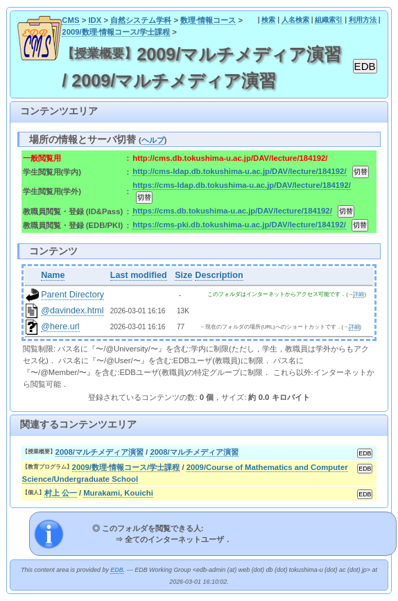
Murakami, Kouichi (118, 493)
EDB (116, 569)
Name (52, 275)
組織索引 (329, 20)
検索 (268, 20)
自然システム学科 (140, 20)
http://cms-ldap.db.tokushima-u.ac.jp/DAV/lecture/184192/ (239, 171)
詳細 (358, 294)
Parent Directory (72, 294)
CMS (70, 20)
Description (219, 275)
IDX (94, 20)
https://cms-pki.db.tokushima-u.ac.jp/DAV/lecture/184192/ (239, 224)
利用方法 (363, 20)
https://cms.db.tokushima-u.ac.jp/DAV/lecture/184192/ (231, 211)
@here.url (60, 326)
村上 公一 (60, 493)
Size (183, 275)
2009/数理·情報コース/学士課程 (116, 32)
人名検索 (295, 20)
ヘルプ (152, 140)
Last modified (138, 275)
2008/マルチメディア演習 (99, 452)
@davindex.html (72, 310)
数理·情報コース (208, 20)
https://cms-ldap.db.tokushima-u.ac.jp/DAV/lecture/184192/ (241, 185)
